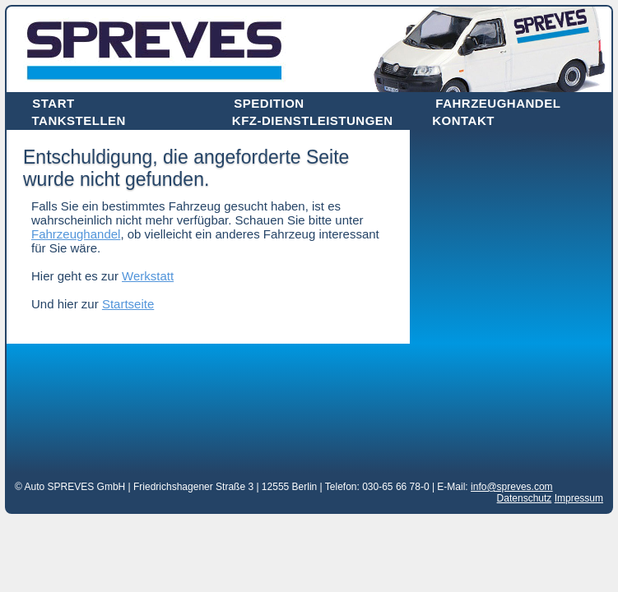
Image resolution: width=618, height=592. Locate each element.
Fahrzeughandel (497, 103)
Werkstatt (148, 276)
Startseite (128, 304)
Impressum (579, 498)
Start (53, 103)
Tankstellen (79, 120)
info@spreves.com (512, 487)
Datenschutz (524, 498)
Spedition (269, 103)
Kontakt (463, 120)
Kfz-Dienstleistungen (312, 120)
